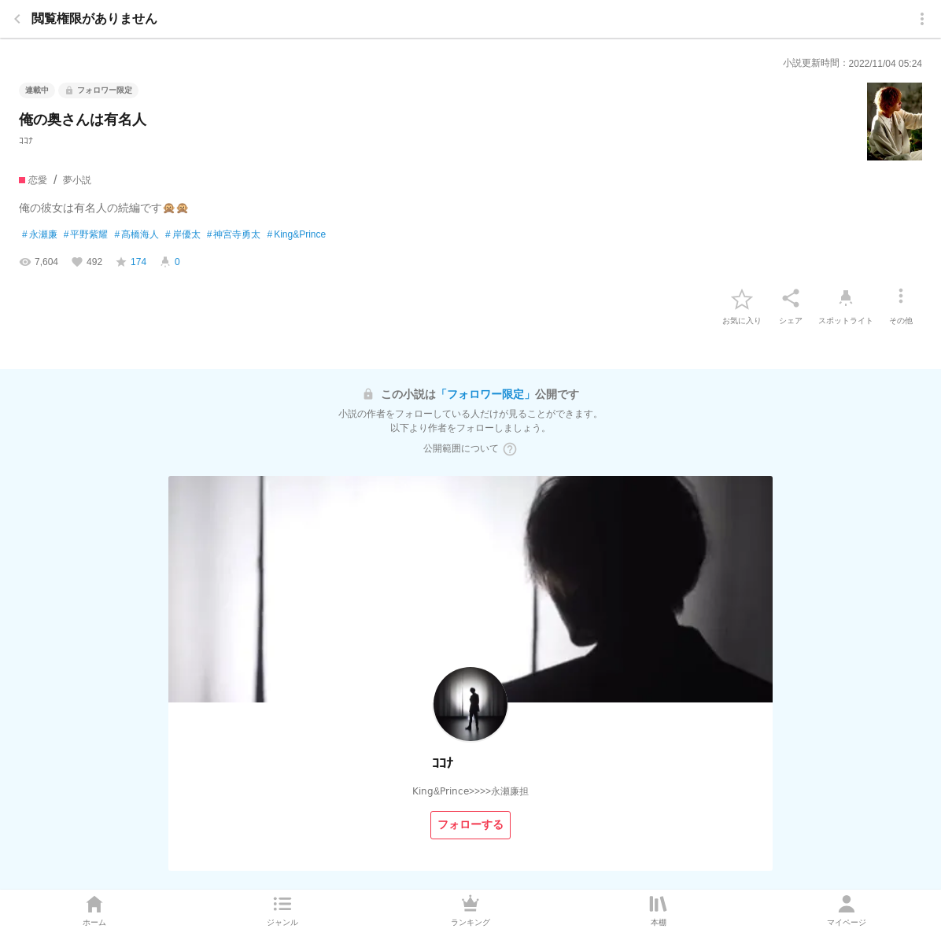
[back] (17, 19)
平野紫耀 (86, 235)
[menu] (922, 19)
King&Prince (296, 235)
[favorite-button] (742, 298)
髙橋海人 (136, 235)
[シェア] (790, 298)
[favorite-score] (130, 262)
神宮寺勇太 (234, 235)
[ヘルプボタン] (510, 449)
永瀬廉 (39, 235)
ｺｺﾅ (26, 140)
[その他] (901, 298)
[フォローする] (470, 825)
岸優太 (183, 235)
